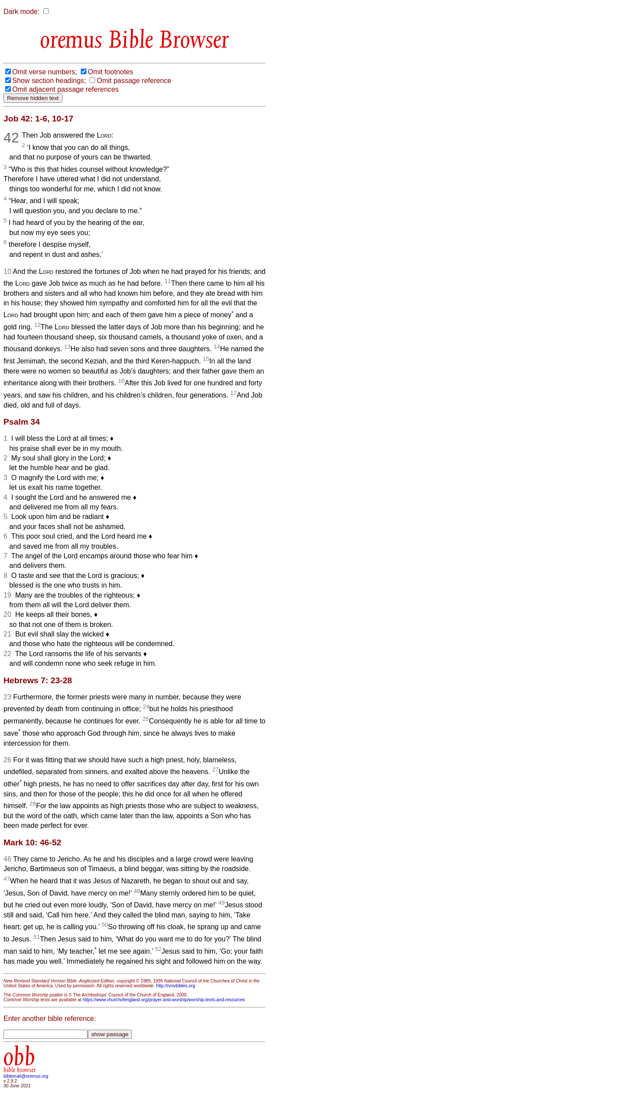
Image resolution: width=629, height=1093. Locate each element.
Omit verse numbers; (44, 72)
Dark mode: (21, 11)
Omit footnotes (110, 72)
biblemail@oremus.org (25, 1076)
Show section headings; (49, 80)
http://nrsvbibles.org (175, 985)
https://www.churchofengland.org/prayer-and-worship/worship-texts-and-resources (164, 999)
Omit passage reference (134, 80)
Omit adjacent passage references (65, 89)
